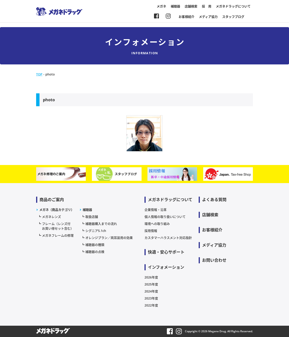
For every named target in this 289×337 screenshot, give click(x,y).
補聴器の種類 (94, 245)
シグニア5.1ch (95, 231)
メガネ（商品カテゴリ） (56, 209)
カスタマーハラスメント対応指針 (168, 238)
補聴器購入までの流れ (101, 224)
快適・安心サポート (166, 252)
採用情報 (150, 231)
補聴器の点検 (94, 252)
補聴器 (175, 6)
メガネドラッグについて (233, 6)
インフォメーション (166, 267)
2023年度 (151, 298)
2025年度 (151, 284)
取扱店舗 (91, 216)
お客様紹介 (186, 16)
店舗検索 (191, 6)
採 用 (206, 6)
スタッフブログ (233, 16)
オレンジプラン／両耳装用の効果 (109, 238)
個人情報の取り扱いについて (165, 216)
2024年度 (151, 291)
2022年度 (151, 305)
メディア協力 (208, 16)
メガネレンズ (51, 216)
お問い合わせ (214, 260)
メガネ (161, 6)
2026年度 (151, 277)
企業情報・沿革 (155, 209)
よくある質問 (214, 199)
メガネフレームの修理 (58, 235)
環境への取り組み (157, 224)
